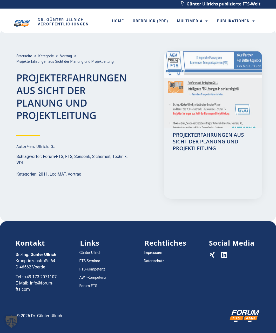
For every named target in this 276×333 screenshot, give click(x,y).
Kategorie (46, 56)
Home (118, 21)
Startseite (24, 56)
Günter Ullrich (90, 253)
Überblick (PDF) (150, 21)
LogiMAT (58, 174)
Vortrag (66, 56)
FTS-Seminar (89, 261)
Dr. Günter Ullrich (61, 19)
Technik (119, 156)
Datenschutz (154, 261)
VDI (19, 162)
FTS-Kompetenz (92, 269)
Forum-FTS (53, 156)
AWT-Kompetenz (92, 277)
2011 (43, 174)
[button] (11, 321)
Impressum (153, 253)
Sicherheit (101, 156)
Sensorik (82, 156)
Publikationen (236, 21)
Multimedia (192, 21)
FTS (68, 156)
